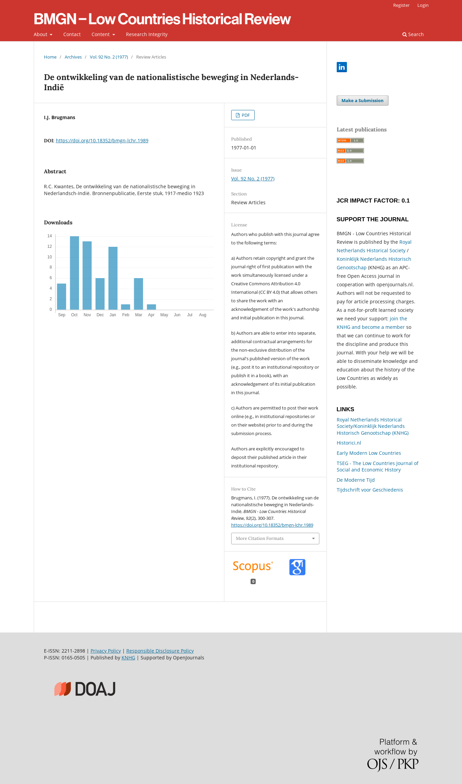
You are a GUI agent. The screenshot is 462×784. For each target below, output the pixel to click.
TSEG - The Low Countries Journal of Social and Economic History (377, 466)
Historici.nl (349, 442)
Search (413, 34)
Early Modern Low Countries (369, 453)
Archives (73, 57)
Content (101, 34)
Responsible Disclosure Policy (160, 650)
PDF (245, 115)
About (41, 34)
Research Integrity (147, 34)
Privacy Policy (106, 650)
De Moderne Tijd (356, 480)
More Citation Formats (260, 538)
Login (423, 5)
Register (401, 5)
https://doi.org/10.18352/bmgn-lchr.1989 (102, 140)
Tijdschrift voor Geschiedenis (370, 489)
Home (50, 57)
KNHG (128, 657)
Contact (72, 34)
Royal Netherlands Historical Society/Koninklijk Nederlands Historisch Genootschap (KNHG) (373, 426)
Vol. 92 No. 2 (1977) (109, 57)
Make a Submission (362, 100)
